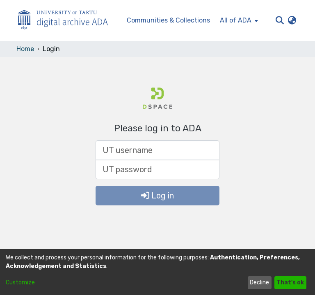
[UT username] (157, 150)
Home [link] (25, 49)
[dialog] (157, 272)
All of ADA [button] (235, 20)
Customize (20, 282)
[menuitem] (238, 20)
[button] (279, 20)
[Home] (67, 21)
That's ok (290, 282)
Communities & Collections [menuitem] (168, 20)
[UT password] (157, 169)
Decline (259, 282)
